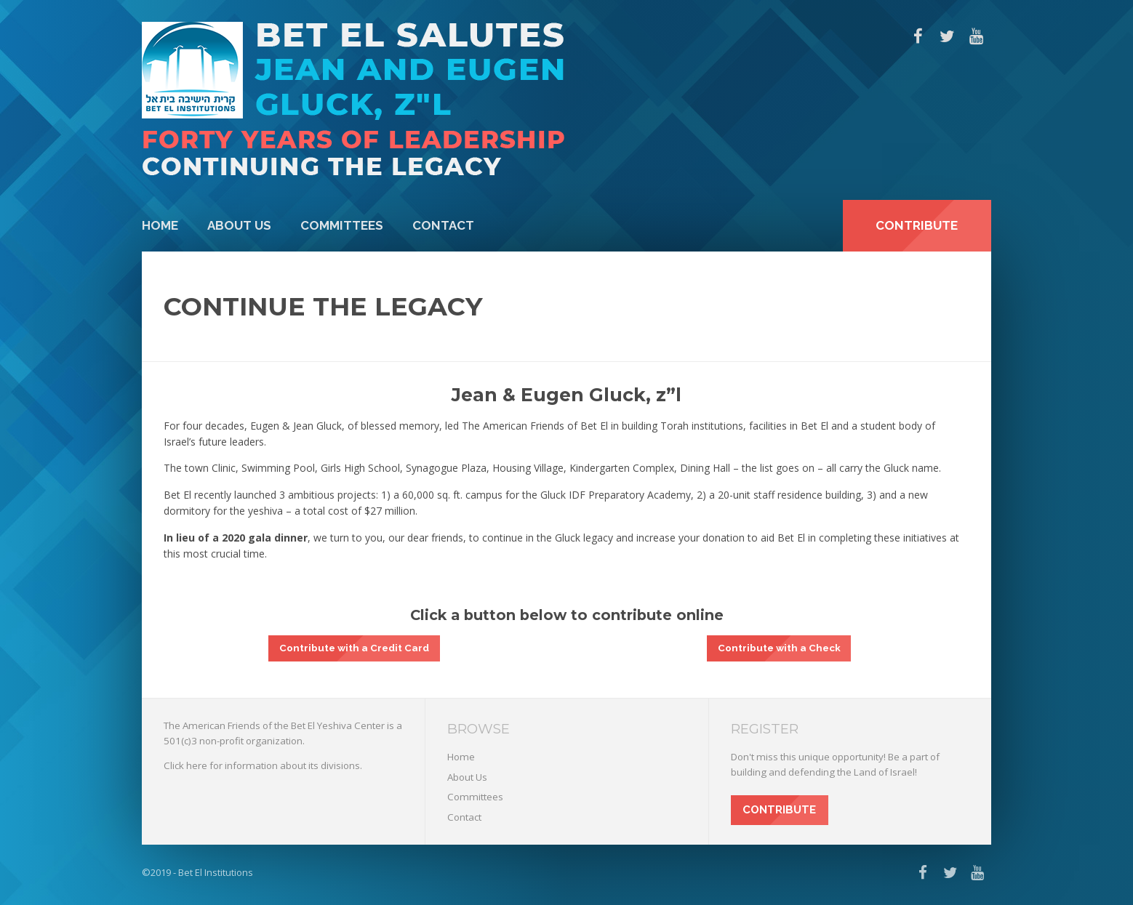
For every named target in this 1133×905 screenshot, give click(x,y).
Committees (341, 225)
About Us (239, 225)
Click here (185, 765)
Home (160, 225)
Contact (443, 225)
